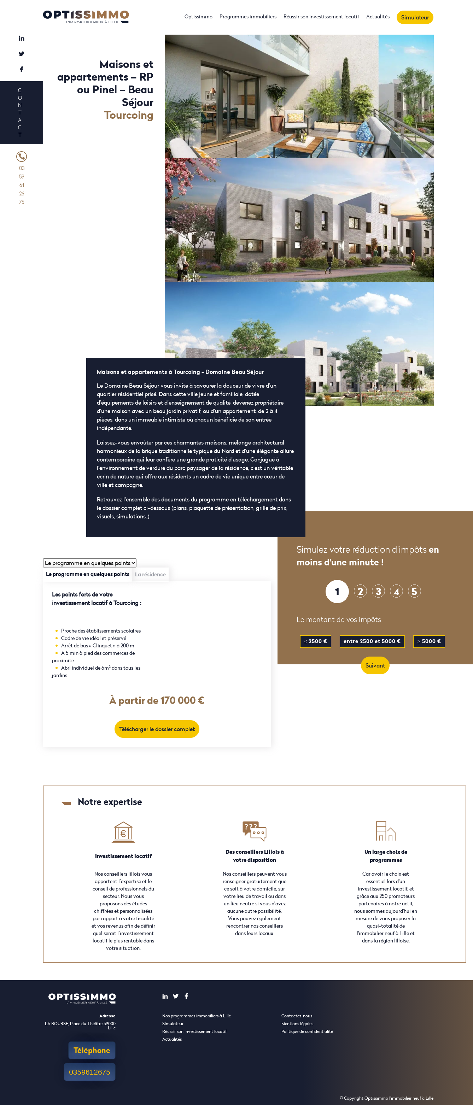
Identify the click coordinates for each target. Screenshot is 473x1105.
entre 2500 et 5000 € (372, 641)
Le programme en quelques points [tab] (87, 574)
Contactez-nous (296, 1016)
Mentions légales (297, 1024)
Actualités (378, 16)
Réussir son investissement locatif (321, 16)
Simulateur (415, 17)
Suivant (375, 665)
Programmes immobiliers (248, 16)
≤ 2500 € (315, 641)
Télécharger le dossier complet (157, 729)
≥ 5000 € (429, 641)
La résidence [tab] (150, 574)
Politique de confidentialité (307, 1031)
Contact (20, 112)
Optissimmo (198, 16)
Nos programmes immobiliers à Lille (196, 1016)
